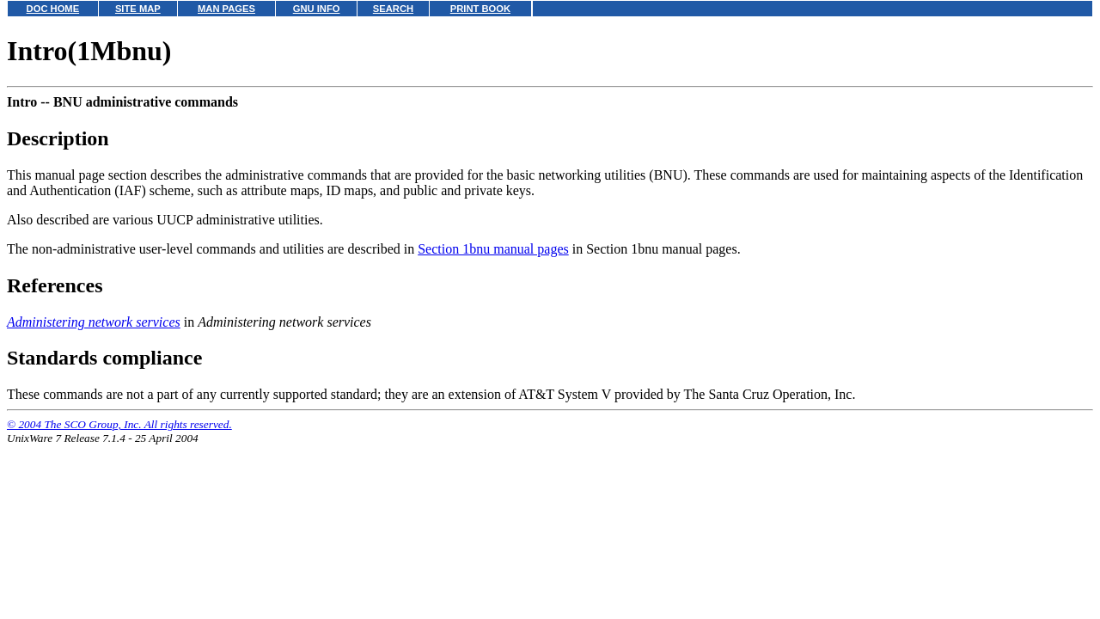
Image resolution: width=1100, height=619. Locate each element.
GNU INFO (316, 8)
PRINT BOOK (480, 8)
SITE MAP (138, 8)
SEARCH (393, 8)
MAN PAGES (226, 8)
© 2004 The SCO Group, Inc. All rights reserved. (119, 424)
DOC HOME (53, 8)
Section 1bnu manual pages (493, 249)
